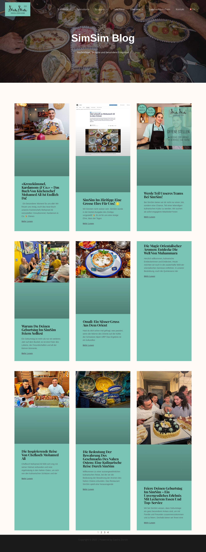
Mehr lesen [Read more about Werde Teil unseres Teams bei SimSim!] (149, 217)
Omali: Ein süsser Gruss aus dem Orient (101, 323)
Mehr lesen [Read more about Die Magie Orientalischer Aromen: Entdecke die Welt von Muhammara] (149, 276)
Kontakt (182, 9)
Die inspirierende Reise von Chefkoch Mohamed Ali (40, 455)
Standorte (71, 9)
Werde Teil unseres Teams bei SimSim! (163, 195)
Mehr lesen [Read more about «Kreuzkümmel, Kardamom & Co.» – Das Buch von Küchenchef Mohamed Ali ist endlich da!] (27, 221)
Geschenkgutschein (162, 9)
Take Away (124, 9)
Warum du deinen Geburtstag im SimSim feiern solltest (39, 330)
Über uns (139, 9)
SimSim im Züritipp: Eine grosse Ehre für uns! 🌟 (102, 201)
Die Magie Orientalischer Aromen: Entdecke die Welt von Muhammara (162, 249)
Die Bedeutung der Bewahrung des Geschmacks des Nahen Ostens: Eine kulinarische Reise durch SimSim (102, 458)
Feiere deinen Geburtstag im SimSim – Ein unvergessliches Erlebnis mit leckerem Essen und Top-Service (163, 495)
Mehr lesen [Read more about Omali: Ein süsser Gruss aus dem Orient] (88, 345)
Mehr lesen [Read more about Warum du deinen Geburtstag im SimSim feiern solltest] (27, 353)
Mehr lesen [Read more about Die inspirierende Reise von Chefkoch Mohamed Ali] (27, 478)
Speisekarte (90, 9)
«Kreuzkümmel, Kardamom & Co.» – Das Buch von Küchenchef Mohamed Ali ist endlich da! (40, 190)
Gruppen (106, 9)
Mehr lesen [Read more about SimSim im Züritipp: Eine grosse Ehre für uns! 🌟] (88, 223)
